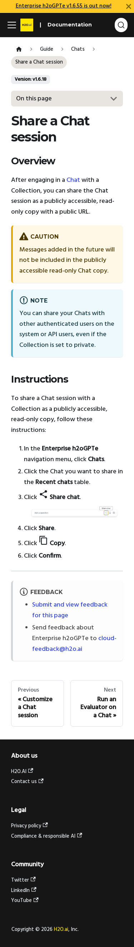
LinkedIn (23, 891)
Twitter (23, 880)
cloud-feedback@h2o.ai (74, 643)
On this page (34, 99)
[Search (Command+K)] (121, 25)
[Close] (128, 6)
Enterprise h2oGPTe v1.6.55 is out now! (63, 6)
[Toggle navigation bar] (11, 25)
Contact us (27, 782)
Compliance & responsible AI (46, 836)
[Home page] (18, 50)
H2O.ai (61, 930)
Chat (73, 180)
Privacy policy (29, 826)
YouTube (25, 901)
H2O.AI (22, 772)
